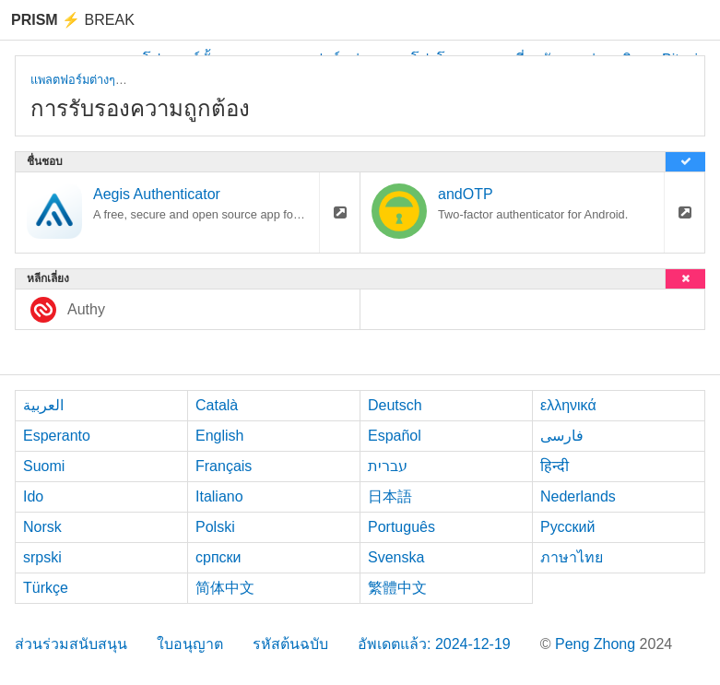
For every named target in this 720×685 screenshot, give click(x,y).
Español (394, 435)
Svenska (396, 557)
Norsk (42, 527)
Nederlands (578, 496)
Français (223, 466)
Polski (215, 527)
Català (216, 405)
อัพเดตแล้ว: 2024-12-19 (434, 644)
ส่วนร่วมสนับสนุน (71, 644)
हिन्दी (554, 466)
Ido (33, 496)
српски (218, 557)
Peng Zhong (597, 644)
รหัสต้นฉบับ (290, 644)
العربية (43, 405)
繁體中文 (397, 588)
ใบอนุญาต (190, 644)
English (219, 435)
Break (73, 20)
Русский (567, 527)
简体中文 (224, 588)
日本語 (390, 496)
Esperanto (56, 435)
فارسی (562, 435)
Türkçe (45, 588)
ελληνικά (568, 405)
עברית (387, 466)
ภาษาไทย (571, 557)
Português (401, 527)
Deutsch (395, 405)
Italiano (219, 496)
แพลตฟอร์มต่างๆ (72, 80)
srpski (42, 557)
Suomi (44, 466)
